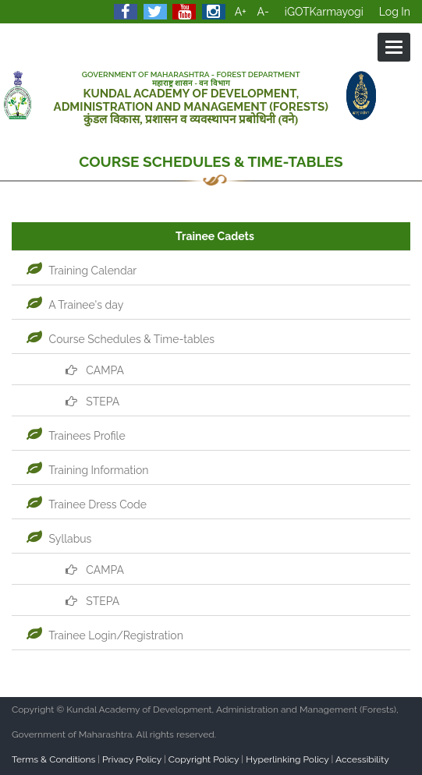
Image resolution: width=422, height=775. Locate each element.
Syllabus (57, 539)
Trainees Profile (74, 436)
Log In (394, 11)
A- (263, 11)
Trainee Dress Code (85, 504)
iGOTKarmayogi (324, 11)
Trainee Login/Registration (103, 635)
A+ (240, 11)
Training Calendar (80, 270)
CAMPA (92, 370)
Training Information (86, 470)
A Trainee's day (73, 305)
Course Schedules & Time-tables (119, 339)
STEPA (90, 401)
